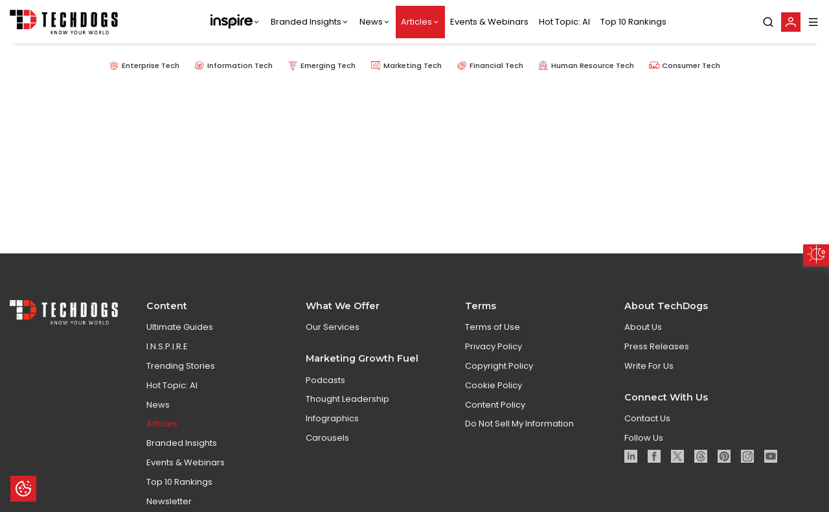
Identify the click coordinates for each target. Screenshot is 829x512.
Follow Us (643, 443)
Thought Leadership (347, 405)
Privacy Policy (493, 352)
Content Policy (495, 410)
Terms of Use (492, 333)
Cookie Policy (493, 391)
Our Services (332, 333)
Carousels (327, 443)
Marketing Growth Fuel (362, 364)
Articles (416, 22)
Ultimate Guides (179, 333)
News (371, 22)
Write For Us (649, 372)
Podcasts (325, 386)
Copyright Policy (499, 372)
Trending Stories (180, 372)
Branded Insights (306, 22)
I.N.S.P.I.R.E (167, 352)
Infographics (332, 424)
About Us (643, 333)
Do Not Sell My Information (519, 430)
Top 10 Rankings (633, 22)
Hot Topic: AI (564, 22)
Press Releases (656, 352)
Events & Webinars (489, 22)
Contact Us (647, 424)
